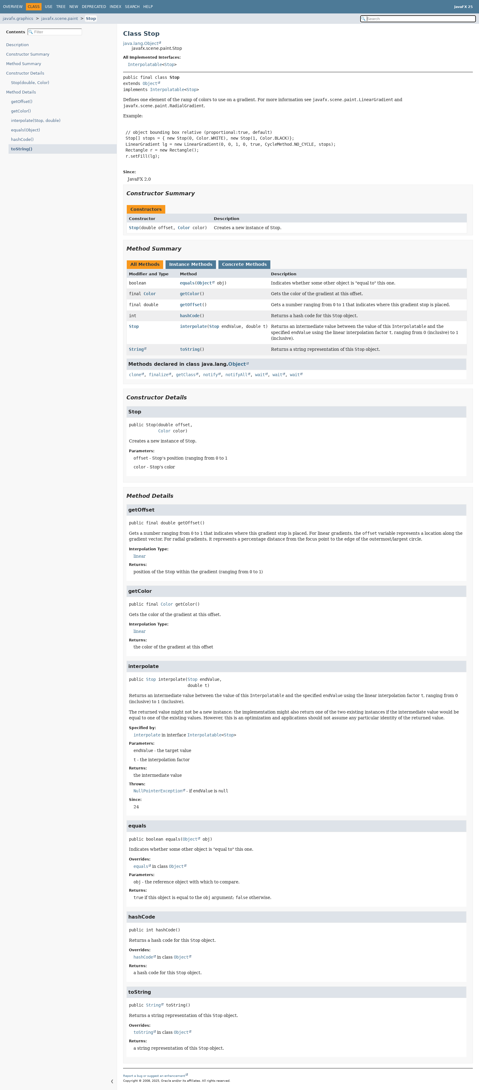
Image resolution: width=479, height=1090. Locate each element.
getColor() (21, 111)
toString (189, 349)
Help (148, 7)
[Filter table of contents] (54, 31)
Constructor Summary (27, 54)
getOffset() (21, 101)
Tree (61, 7)
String (136, 349)
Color (184, 227)
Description (18, 44)
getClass (186, 374)
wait (260, 374)
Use (49, 7)
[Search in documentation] (418, 18)
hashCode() (22, 139)
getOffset (191, 304)
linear (139, 556)
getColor (189, 293)
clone (135, 374)
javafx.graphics (18, 18)
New (73, 7)
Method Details (21, 92)
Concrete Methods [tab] (244, 264)
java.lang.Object (140, 43)
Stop (91, 18)
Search (132, 7)
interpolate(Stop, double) (35, 120)
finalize (158, 374)
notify (210, 374)
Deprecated (94, 7)
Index (115, 7)
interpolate (193, 326)
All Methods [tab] (144, 264)
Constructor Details (25, 73)
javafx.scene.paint (59, 18)
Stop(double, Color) (30, 82)
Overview (13, 7)
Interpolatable (145, 64)
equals (187, 283)
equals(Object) (25, 130)
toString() (20, 149)
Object (150, 83)
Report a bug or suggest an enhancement (154, 1075)
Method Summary (23, 63)
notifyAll (236, 374)
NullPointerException (157, 790)
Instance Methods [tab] (190, 264)
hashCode (189, 315)
